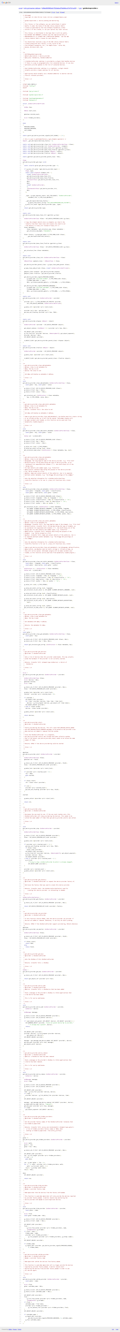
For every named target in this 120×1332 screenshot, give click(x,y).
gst (80, 8)
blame (62, 12)
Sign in (116, 2)
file (53, 12)
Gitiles (10, 1329)
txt (113, 1329)
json (117, 1329)
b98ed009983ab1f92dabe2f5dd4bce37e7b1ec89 (59, 8)
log (58, 12)
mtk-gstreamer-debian (32, 8)
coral (20, 8)
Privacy (15, 1329)
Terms (19, 1329)
